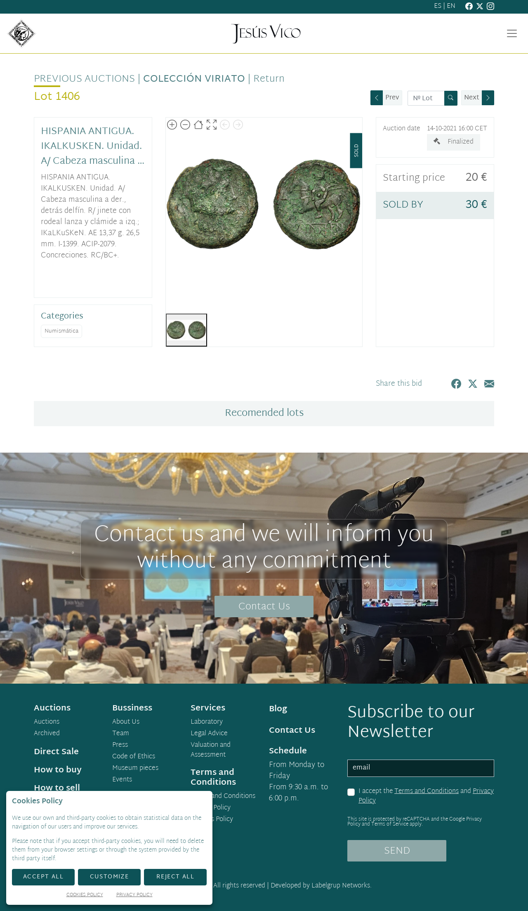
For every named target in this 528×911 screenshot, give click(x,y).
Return (269, 79)
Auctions (46, 722)
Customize (109, 877)
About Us (125, 722)
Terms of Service (389, 824)
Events (122, 780)
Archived (47, 734)
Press (120, 745)
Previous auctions (84, 79)
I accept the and (426, 796)
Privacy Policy (211, 808)
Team (120, 734)
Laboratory (207, 722)
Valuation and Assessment (211, 750)
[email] (420, 768)
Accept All (43, 877)
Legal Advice (209, 734)
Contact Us (264, 607)
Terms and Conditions (426, 792)
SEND (397, 851)
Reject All (175, 877)
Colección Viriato (194, 79)
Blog (278, 709)
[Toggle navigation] (512, 33)
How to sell (57, 788)
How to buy (58, 770)
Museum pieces (135, 768)
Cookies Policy (212, 820)
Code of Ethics (133, 757)
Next (471, 98)
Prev (392, 98)
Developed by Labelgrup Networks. (321, 886)
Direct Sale (56, 752)
